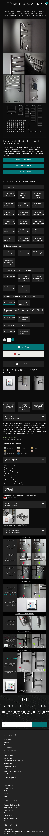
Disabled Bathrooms (11, 750)
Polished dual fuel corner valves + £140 (24, 289)
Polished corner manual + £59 (9, 288)
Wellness (7, 745)
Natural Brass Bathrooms (13, 771)
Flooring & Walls (10, 766)
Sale (5, 769)
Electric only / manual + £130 (38, 253)
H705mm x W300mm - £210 (9, 205)
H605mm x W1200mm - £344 (38, 195)
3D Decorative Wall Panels (13, 761)
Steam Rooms (9, 753)
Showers (7, 742)
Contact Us (23, 364)
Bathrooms (7, 739)
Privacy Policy (8, 788)
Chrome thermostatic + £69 (38, 278)
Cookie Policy (8, 785)
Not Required (10, 318)
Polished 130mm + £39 (23, 303)
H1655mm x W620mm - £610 (38, 239)
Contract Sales (9, 810)
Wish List (7, 791)
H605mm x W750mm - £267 (9, 194)
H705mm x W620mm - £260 (9, 213)
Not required (10, 276)
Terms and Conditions (12, 783)
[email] (24, 724)
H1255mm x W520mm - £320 (23, 231)
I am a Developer (39, 713)
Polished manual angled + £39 (23, 278)
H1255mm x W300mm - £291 (38, 222)
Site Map (7, 793)
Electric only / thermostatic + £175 (9, 262)
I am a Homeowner (9, 713)
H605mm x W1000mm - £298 (23, 195)
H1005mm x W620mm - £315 (23, 222)
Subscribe (39, 724)
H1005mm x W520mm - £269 (9, 222)
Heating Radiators (17, 11)
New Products (8, 774)
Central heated (10, 253)
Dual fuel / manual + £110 (23, 253)
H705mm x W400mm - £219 (23, 205)
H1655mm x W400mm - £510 (9, 239)
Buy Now (24, 347)
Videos (6, 813)
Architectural (8, 758)
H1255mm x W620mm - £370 (38, 231)
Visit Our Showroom (11, 807)
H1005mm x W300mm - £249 (23, 213)
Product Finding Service (12, 805)
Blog (5, 796)
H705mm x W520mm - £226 (38, 205)
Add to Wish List (24, 354)
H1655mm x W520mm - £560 (23, 239)
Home (7, 11)
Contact (6, 821)
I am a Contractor (29, 713)
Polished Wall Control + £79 (24, 332)
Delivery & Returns (10, 818)
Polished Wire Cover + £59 (24, 319)
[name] (9, 724)
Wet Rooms (8, 747)
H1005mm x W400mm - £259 (38, 213)
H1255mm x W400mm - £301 (9, 231)
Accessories (8, 763)
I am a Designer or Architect (19, 715)
